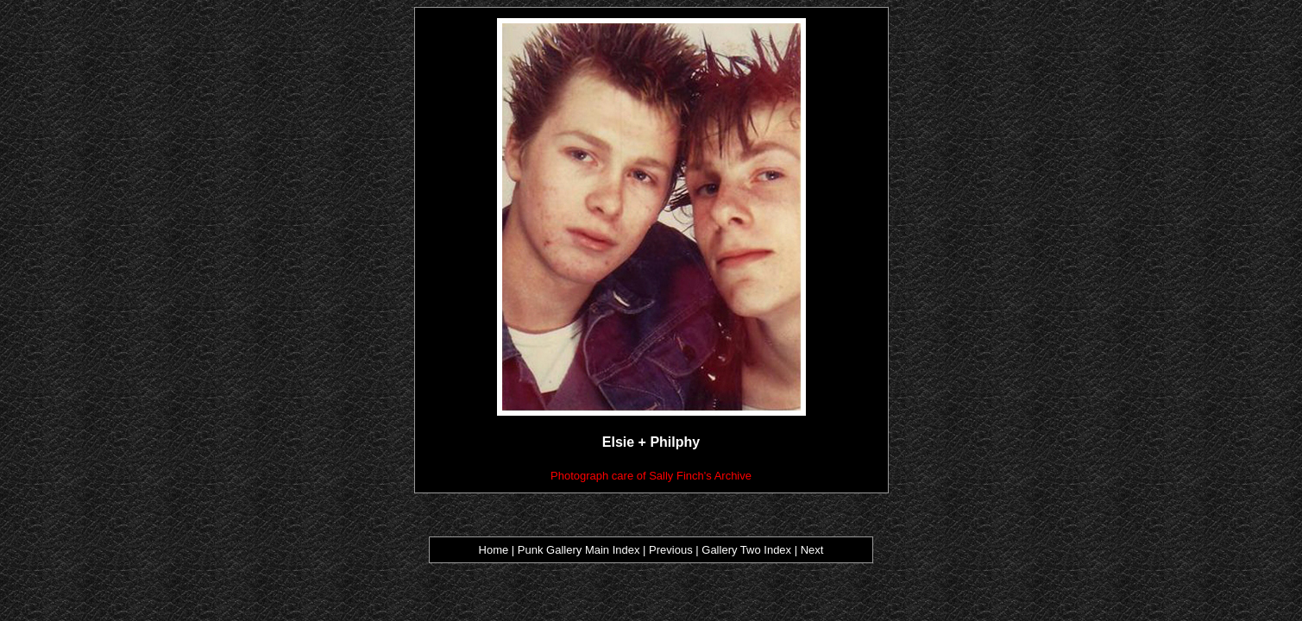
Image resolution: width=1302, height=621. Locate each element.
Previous (672, 549)
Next (812, 549)
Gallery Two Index (746, 549)
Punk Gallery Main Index (579, 549)
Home (494, 549)
